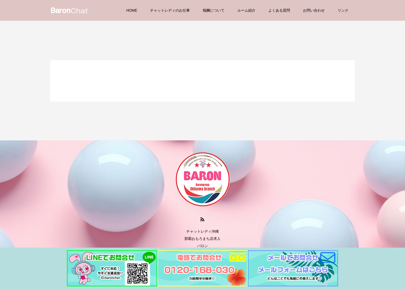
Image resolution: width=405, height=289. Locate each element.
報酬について (213, 10)
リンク (343, 10)
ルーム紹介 (246, 10)
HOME (131, 10)
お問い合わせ (314, 10)
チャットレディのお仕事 (170, 10)
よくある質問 (279, 10)
